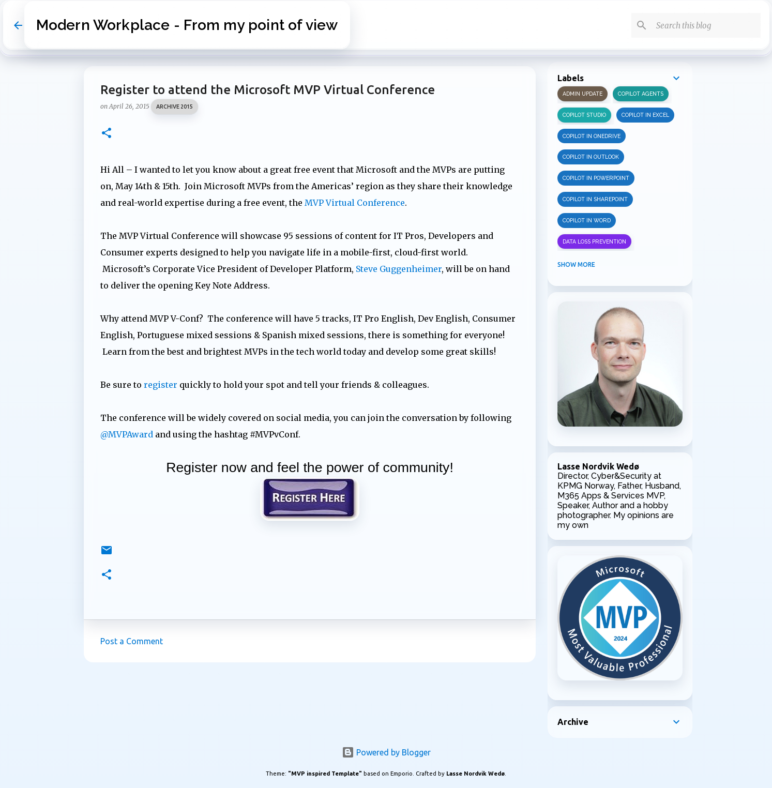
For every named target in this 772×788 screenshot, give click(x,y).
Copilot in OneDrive (591, 136)
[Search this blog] (706, 25)
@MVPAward (126, 434)
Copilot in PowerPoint (596, 178)
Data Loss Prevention (594, 241)
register (160, 385)
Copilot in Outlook (591, 157)
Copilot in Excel (645, 115)
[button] (106, 134)
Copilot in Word (587, 220)
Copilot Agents (640, 93)
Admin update (582, 93)
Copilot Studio (584, 115)
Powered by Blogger (386, 752)
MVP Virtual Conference (355, 203)
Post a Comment (131, 641)
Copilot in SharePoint (595, 199)
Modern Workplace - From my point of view (187, 25)
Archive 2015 (174, 106)
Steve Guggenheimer (399, 269)
